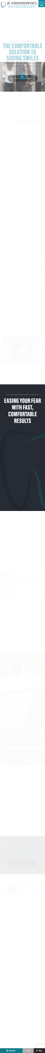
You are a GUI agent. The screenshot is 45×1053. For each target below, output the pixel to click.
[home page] (19, 4)
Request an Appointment (22, 88)
